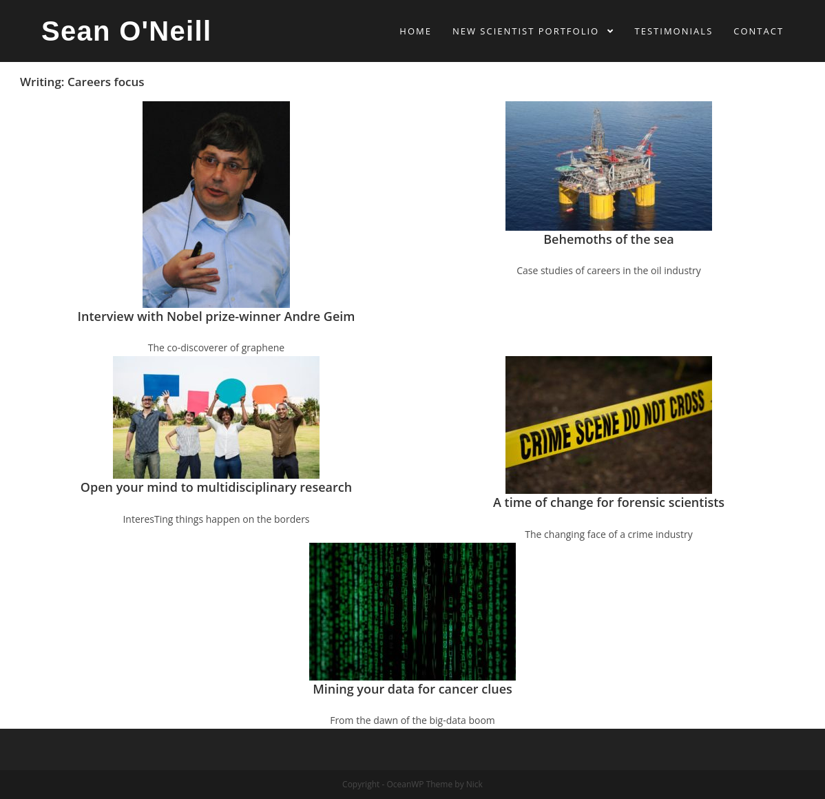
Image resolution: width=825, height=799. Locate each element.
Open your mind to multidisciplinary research (216, 487)
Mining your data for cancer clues (412, 689)
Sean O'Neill (126, 31)
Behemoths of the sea (608, 239)
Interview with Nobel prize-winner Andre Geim (216, 316)
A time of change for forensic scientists (608, 502)
